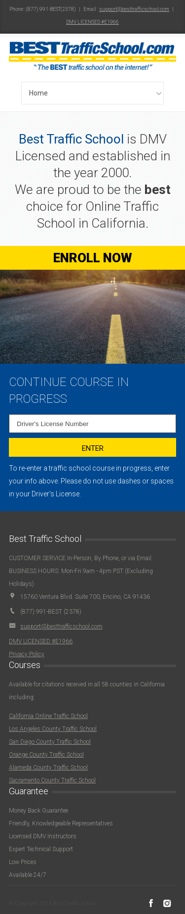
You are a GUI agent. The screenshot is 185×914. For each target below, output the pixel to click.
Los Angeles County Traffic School (53, 728)
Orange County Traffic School (46, 754)
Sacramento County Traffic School (52, 780)
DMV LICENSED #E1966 (92, 22)
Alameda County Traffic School (48, 767)
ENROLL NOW (92, 257)
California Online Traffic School (48, 716)
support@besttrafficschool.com (134, 9)
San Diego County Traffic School (50, 741)
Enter (93, 448)
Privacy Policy (26, 654)
